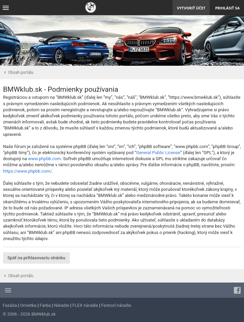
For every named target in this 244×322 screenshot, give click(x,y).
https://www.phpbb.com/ (27, 171)
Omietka (28, 305)
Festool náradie (116, 305)
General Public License (158, 152)
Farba (45, 305)
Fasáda (10, 305)
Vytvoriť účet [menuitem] (191, 7)
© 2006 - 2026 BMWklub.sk (29, 314)
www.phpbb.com (44, 158)
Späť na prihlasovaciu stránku (36, 257)
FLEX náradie (85, 305)
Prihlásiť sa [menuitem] (227, 7)
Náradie (61, 305)
